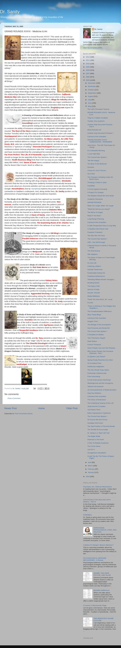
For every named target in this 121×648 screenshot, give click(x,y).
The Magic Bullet (93, 436)
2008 (88, 70)
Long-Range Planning (95, 219)
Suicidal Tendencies (94, 269)
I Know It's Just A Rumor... (97, 170)
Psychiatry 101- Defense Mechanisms (97, 487)
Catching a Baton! (94, 266)
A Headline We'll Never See (97, 229)
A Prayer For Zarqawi (95, 192)
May (90, 106)
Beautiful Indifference (102, 590)
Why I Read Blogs (94, 315)
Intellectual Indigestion (95, 366)
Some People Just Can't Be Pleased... (101, 348)
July (89, 100)
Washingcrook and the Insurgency (100, 383)
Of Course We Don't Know (97, 420)
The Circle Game (93, 446)
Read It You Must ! (94, 216)
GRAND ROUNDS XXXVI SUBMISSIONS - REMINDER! (99, 141)
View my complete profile (92, 48)
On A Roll (91, 174)
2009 (88, 67)
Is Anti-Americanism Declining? (99, 380)
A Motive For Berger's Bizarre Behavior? (98, 545)
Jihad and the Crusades (96, 406)
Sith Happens (92, 254)
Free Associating (93, 376)
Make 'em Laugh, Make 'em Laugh (100, 206)
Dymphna (36, 189)
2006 (88, 77)
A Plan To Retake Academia (97, 443)
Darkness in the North (95, 439)
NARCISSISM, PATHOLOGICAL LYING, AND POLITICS (105, 530)
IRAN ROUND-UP (94, 130)
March (90, 466)
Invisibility (91, 186)
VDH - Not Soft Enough (96, 242)
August (91, 96)
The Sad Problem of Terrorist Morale (101, 426)
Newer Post (10, 408)
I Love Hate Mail (93, 154)
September (92, 93)
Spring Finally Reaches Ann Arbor (100, 360)
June (90, 103)
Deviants (90, 167)
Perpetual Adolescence (96, 276)
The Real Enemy (93, 251)
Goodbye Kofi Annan (95, 423)
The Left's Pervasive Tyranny (98, 109)
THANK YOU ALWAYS (95, 121)
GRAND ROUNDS (94, 202)
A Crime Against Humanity (97, 189)
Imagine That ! (92, 321)
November (92, 86)
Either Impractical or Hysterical (99, 413)
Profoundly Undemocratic (97, 373)
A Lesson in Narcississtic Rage (95, 605)
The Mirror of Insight (95, 212)
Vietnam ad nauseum (95, 386)
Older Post (72, 408)
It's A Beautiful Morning (96, 150)
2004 (88, 476)
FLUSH (90, 303)
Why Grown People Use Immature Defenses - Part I (100, 352)
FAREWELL (87, 515)
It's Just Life (91, 263)
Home (41, 408)
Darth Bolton (92, 341)
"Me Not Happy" (93, 160)
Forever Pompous (94, 345)
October (91, 90)
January (91, 472)
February (91, 469)
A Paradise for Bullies (95, 335)
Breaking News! (93, 283)
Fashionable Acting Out (96, 273)
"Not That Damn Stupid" (96, 338)
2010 (88, 64)
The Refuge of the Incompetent (99, 325)
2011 (88, 60)
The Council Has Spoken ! (97, 157)
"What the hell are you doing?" (98, 209)
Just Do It (91, 449)
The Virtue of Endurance (96, 400)
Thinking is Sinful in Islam (97, 182)
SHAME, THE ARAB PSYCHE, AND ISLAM (102, 574)
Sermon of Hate (93, 289)
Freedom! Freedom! (94, 232)
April (90, 462)
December (92, 83)
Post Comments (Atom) (24, 414)
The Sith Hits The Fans (96, 236)
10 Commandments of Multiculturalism (101, 390)
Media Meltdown (93, 296)
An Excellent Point (94, 363)
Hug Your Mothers (94, 393)
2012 (88, 57)
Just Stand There (93, 410)
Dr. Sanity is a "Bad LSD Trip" (98, 433)
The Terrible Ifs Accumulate (97, 430)
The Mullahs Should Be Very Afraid (100, 196)
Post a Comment (14, 398)
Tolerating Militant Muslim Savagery (100, 279)
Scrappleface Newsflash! (96, 453)
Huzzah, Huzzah (93, 293)
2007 (88, 73)
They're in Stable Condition (97, 118)
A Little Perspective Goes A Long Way (101, 226)
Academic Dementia (95, 199)
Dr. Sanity (10, 11)
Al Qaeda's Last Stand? (96, 356)
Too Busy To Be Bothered (97, 164)
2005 (88, 80)
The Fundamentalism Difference (99, 311)
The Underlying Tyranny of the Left (100, 403)
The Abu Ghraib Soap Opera (98, 370)
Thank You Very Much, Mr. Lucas (99, 299)
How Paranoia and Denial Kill (98, 328)
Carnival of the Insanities (96, 136)
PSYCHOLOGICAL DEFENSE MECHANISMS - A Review (94, 559)
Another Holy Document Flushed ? (100, 133)
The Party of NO (93, 286)
